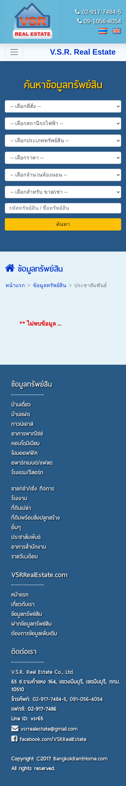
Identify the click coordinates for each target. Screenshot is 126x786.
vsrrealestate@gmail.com (44, 729)
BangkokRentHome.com (80, 758)
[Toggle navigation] (14, 52)
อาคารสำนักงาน (28, 547)
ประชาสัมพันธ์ (26, 537)
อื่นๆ (16, 527)
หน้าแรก (15, 285)
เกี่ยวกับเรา (23, 604)
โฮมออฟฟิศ (24, 453)
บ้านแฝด (20, 414)
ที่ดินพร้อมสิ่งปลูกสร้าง (35, 517)
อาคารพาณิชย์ (27, 433)
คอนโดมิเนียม (25, 443)
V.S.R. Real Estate (83, 52)
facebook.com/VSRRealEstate (48, 739)
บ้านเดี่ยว (21, 404)
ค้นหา (63, 224)
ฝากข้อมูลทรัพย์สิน (31, 624)
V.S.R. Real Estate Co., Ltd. (42, 672)
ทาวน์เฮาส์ (22, 424)
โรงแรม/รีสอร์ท (27, 472)
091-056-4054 (86, 699)
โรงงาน (19, 498)
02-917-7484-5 (98, 11)
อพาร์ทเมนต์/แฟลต (32, 463)
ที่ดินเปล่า (21, 508)
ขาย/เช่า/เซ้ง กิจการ (32, 488)
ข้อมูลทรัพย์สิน (34, 269)
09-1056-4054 (99, 21)
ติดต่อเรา (24, 652)
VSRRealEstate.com (39, 575)
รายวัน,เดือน (24, 556)
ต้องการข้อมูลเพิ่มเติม (34, 633)
